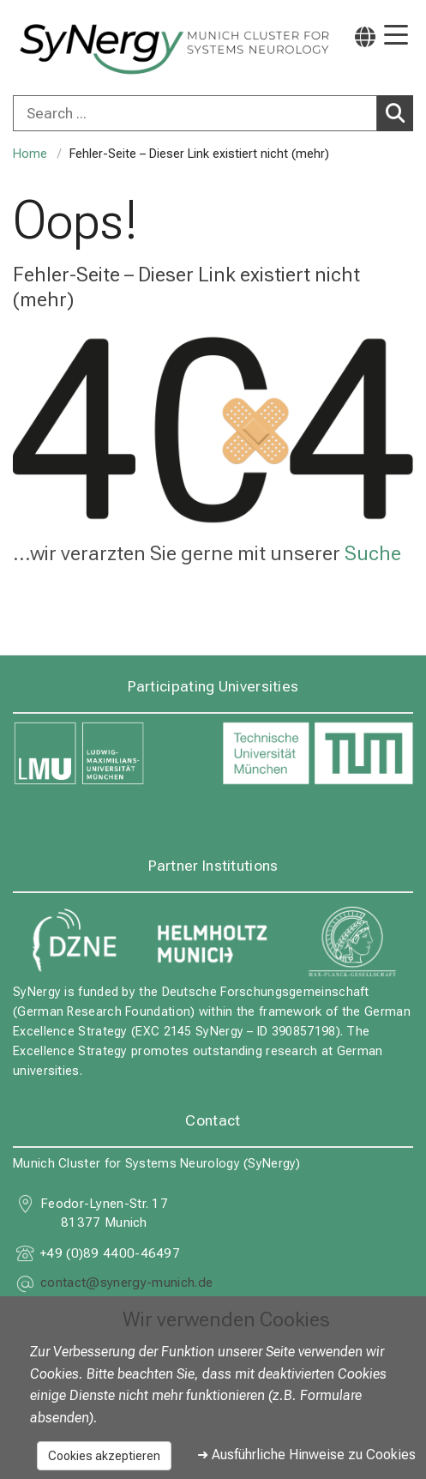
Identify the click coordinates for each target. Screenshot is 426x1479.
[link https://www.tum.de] (318, 753)
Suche (373, 553)
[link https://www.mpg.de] (352, 940)
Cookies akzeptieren (104, 1456)
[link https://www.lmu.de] (109, 753)
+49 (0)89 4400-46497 (110, 1253)
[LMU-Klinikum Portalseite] (73, 49)
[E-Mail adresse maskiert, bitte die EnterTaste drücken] (126, 1285)
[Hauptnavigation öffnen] (396, 36)
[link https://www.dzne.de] (74, 940)
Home (30, 154)
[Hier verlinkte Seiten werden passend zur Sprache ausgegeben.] (365, 36)
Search (399, 112)
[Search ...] (195, 113)
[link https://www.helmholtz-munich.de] (212, 940)
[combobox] (213, 113)
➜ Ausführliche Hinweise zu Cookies (306, 1454)
